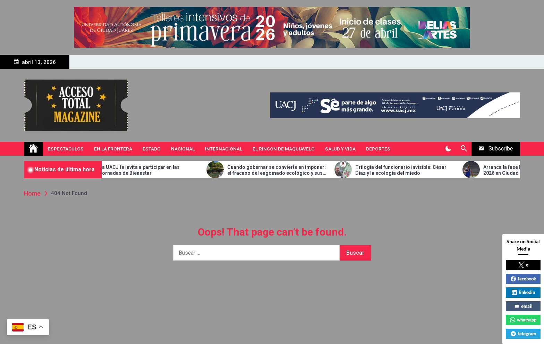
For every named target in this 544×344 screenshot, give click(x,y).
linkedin (523, 292)
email (523, 306)
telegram (523, 333)
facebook (523, 278)
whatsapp (523, 319)
